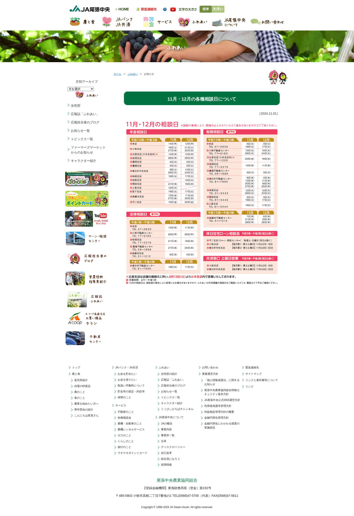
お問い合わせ (210, 367)
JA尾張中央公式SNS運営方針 (222, 400)
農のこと (79, 391)
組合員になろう (170, 458)
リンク (249, 386)
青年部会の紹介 (83, 409)
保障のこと (124, 397)
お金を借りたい (127, 379)
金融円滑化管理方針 (216, 417)
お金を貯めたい (127, 373)
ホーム (117, 74)
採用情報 (166, 464)
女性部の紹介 (169, 373)
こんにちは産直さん (86, 415)
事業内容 (166, 429)
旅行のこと (124, 447)
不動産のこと (126, 411)
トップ (76, 367)
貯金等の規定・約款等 (131, 391)
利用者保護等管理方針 (217, 406)
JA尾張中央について (171, 417)
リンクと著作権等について (261, 380)
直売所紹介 (81, 380)
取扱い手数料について (131, 385)
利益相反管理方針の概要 (219, 411)
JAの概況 (166, 423)
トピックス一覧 (82, 139)
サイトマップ (253, 373)
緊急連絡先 (252, 367)
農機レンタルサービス (131, 429)
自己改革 (166, 453)
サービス (120, 405)
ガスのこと (124, 435)
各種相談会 (124, 417)
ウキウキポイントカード (132, 453)
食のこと (79, 397)
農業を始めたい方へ (86, 403)
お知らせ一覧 (80, 130)
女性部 (75, 105)
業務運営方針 (210, 373)
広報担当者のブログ (85, 122)
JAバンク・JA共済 (126, 367)
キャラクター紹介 (83, 161)
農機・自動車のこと (130, 423)
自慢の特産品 (82, 386)
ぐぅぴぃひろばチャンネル (177, 409)
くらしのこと (126, 441)
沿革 (163, 441)
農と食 (76, 373)
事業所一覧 (168, 435)
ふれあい (133, 74)
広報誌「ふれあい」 (85, 114)
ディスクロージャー (173, 447)
